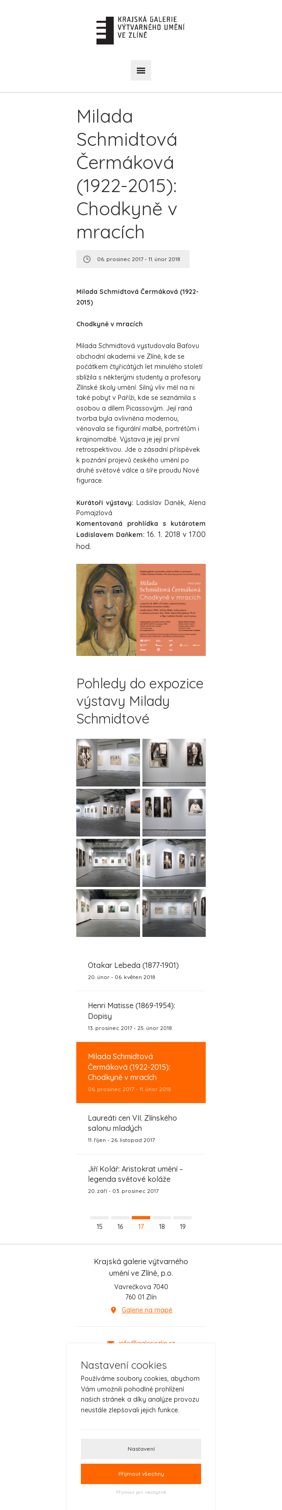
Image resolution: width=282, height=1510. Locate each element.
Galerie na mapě (147, 1310)
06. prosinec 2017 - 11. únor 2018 (141, 1071)
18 (162, 1227)
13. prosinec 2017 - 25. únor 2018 (141, 1015)
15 (100, 1227)
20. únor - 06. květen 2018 (133, 970)
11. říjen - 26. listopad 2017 (141, 1128)
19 (183, 1227)
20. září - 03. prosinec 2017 (141, 1179)
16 (120, 1227)
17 (141, 1227)
